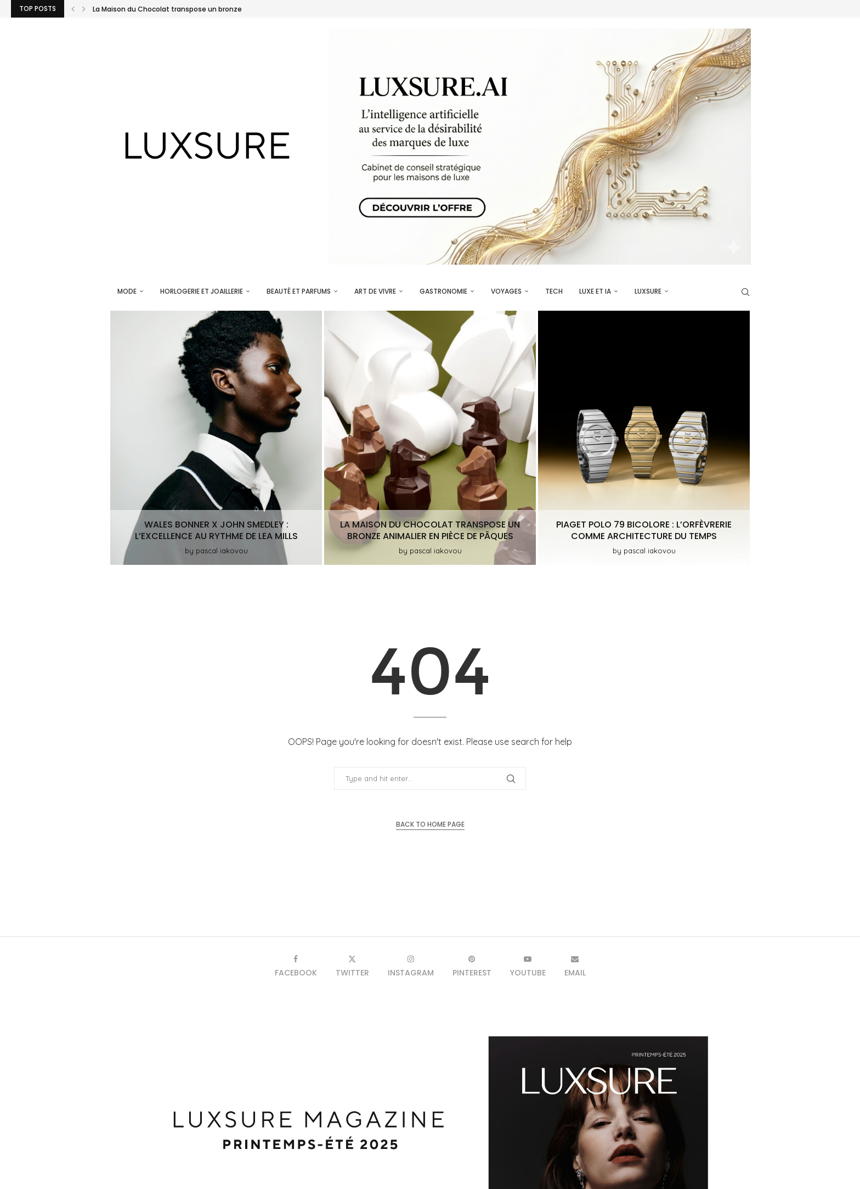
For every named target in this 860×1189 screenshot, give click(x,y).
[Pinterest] (471, 966)
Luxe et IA (595, 291)
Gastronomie (443, 291)
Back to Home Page (430, 824)
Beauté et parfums (299, 291)
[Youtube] (528, 966)
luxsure (648, 291)
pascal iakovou (222, 550)
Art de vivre (375, 291)
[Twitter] (352, 966)
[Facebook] (296, 966)
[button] (73, 9)
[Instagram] (411, 966)
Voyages (506, 291)
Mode (127, 291)
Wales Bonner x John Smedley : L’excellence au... (173, 9)
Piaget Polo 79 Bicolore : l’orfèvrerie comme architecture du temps (644, 530)
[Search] (745, 292)
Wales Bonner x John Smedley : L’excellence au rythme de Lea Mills (216, 530)
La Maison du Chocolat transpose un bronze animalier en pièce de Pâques (430, 530)
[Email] (575, 966)
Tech (554, 291)
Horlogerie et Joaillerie (201, 291)
